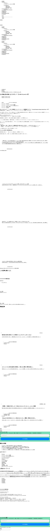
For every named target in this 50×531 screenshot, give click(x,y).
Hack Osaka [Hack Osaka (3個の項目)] (15, 471)
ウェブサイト (4, 282)
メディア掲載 (4, 461)
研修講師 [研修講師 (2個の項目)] (41, 476)
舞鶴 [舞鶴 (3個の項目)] (42, 476)
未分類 (7, 107)
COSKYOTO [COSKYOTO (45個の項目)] (4, 471)
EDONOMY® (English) (8, 9)
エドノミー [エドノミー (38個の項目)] (34, 471)
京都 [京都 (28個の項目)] (29, 474)
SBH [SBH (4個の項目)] (18, 471)
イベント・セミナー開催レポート (12, 105)
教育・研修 (8, 32)
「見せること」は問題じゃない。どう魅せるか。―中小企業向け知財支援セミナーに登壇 (18, 449)
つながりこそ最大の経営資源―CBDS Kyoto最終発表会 (12, 445)
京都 (15, 268)
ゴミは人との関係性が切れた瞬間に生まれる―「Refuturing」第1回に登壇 (15, 447)
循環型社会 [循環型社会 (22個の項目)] (13, 476)
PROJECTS (4, 10)
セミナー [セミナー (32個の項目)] (47, 473)
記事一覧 (1, 280)
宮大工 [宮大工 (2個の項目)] (4, 476)
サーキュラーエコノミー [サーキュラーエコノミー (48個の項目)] (36, 473)
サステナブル (8, 268)
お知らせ (5, 28)
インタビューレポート (6, 457)
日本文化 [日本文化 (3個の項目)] (34, 476)
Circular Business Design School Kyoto (39, 109)
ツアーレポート (5, 460)
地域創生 (7, 5)
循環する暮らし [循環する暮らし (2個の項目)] (7, 476)
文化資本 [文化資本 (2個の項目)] (31, 476)
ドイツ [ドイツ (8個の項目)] (1, 474)
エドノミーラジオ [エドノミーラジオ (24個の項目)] (43, 471)
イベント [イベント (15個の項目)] (29, 471)
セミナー (12, 268)
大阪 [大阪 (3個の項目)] (2, 476)
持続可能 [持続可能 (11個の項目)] (23, 476)
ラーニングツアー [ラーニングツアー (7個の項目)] (15, 474)
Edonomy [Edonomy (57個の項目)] (11, 471)
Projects (5, 30)
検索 (3, 15)
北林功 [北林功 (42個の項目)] (44, 474)
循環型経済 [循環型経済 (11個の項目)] (18, 476)
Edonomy (2, 268)
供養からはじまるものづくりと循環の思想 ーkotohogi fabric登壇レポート (15, 446)
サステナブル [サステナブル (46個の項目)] (18, 473)
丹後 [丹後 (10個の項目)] (25, 474)
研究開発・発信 (9, 33)
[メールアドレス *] (25, 435)
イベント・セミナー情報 (10, 29)
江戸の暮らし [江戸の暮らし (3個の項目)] (37, 476)
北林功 (17, 268)
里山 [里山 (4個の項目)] (44, 476)
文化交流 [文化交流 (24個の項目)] (27, 476)
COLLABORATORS (5, 13)
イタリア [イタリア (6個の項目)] (24, 471)
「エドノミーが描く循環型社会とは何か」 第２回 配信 (12, 448)
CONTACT (4, 14)
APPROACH (4, 11)
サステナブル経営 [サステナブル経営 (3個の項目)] (25, 473)
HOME (3, 1)
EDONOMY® (4, 8)
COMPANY (4, 12)
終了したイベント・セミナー (7, 466)
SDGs (5, 268)
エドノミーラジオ (5, 458)
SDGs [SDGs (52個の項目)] (21, 471)
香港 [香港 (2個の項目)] (45, 476)
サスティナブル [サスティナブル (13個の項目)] (10, 473)
